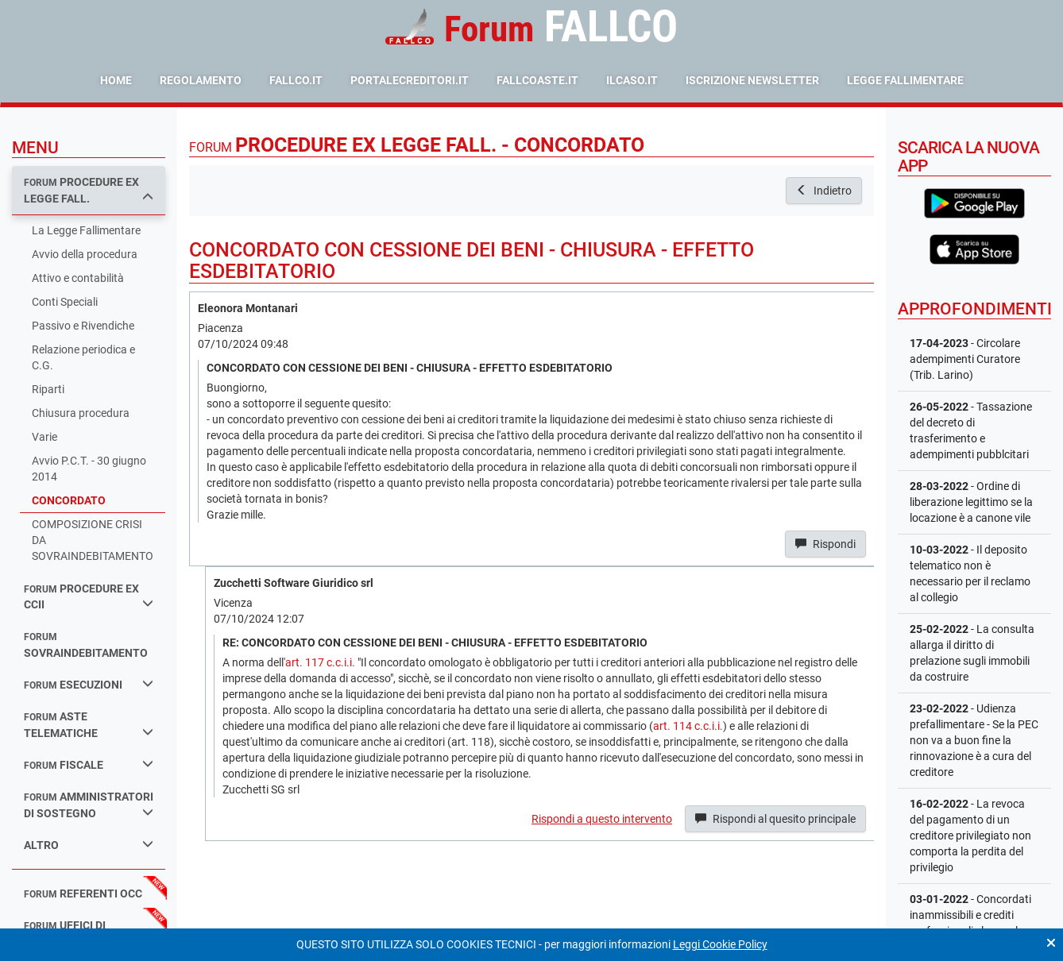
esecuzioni (88, 684)
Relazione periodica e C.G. (83, 357)
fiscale (88, 764)
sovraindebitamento (86, 645)
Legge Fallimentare (905, 80)
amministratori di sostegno (88, 805)
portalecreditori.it (409, 80)
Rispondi (825, 544)
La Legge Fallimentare (86, 230)
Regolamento (201, 80)
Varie (44, 436)
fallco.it (296, 80)
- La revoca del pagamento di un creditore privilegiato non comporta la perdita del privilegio (970, 835)
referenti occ (83, 893)
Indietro (824, 190)
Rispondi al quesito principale (775, 818)
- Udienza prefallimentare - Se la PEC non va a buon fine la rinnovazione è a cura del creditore (974, 740)
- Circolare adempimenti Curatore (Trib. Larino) (965, 359)
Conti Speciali (65, 301)
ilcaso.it (632, 80)
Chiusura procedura (80, 413)
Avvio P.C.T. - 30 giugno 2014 (89, 468)
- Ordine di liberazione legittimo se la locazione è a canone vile (971, 502)
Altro (88, 844)
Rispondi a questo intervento (602, 818)
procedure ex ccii (88, 597)
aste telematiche (88, 724)
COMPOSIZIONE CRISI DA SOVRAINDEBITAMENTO (92, 540)
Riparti (48, 389)
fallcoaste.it (537, 80)
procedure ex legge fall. (88, 190)
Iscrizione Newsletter (752, 80)
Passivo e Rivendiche (83, 325)
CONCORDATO (69, 500)
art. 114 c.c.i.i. (688, 726)
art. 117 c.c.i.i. (320, 662)
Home (116, 80)
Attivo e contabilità (78, 278)
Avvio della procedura (84, 254)
